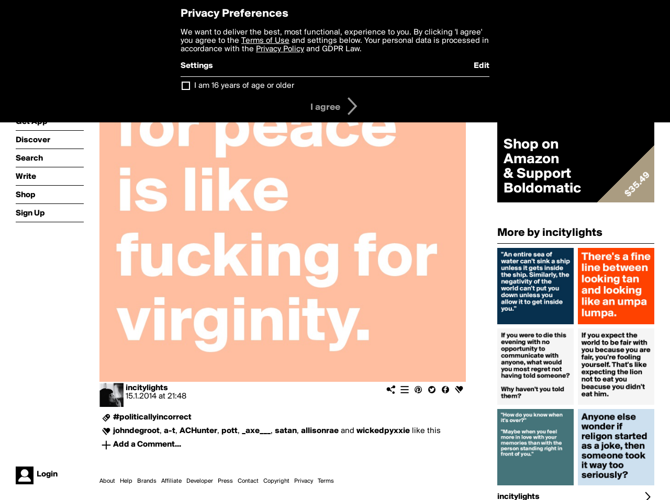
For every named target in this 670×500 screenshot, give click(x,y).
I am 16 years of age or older (244, 86)
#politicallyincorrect (152, 417)
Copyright (276, 481)
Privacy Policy (280, 49)
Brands (147, 481)
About (107, 481)
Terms (326, 481)
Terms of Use (265, 41)
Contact (248, 481)
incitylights (147, 388)
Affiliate (171, 481)
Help (126, 481)
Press (225, 481)
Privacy (303, 481)
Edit (481, 66)
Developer (199, 481)
